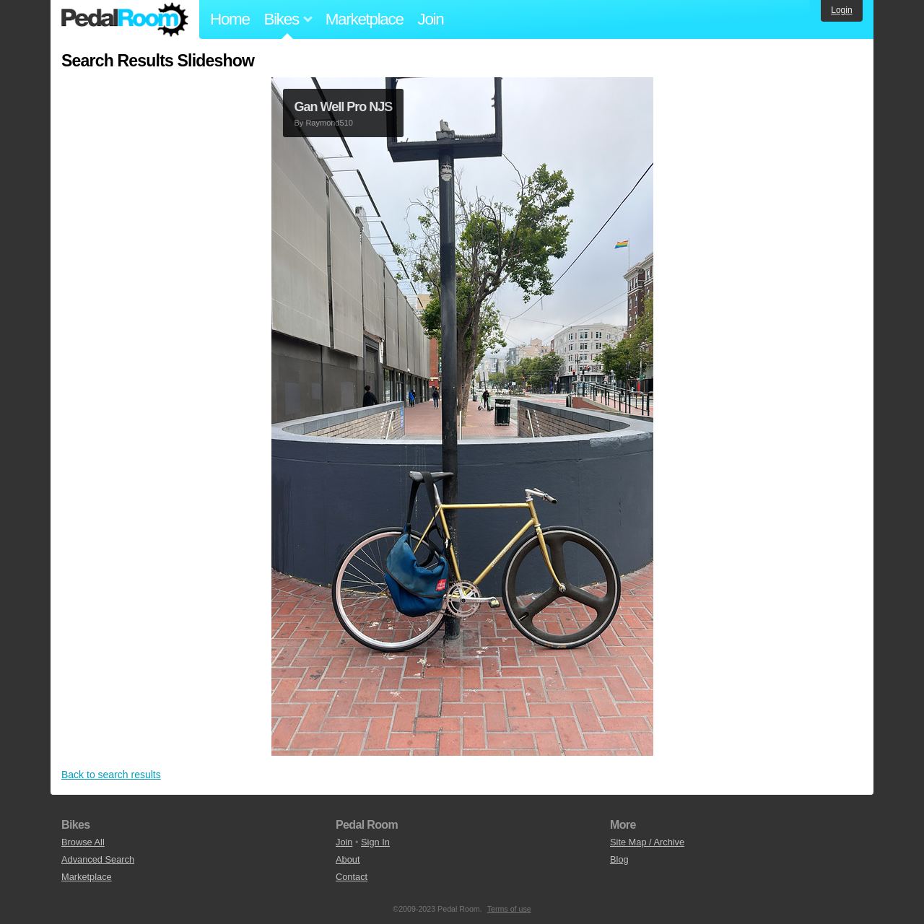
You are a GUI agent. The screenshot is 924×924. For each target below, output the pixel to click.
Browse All (83, 842)
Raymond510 (328, 122)
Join (431, 19)
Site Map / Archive (647, 842)
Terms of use (509, 909)
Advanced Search (97, 859)
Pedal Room (124, 19)
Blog (619, 859)
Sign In (375, 842)
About (347, 859)
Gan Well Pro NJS (344, 107)
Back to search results (111, 774)
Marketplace (365, 19)
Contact (351, 876)
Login (841, 10)
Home (230, 19)
